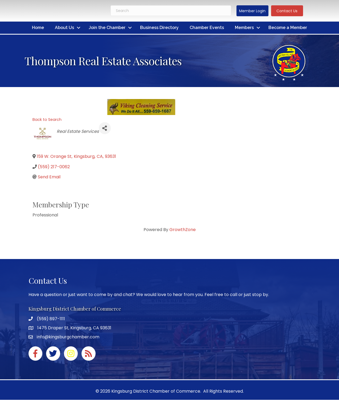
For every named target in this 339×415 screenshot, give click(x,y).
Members (244, 27)
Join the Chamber (107, 27)
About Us (64, 27)
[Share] (105, 128)
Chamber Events (207, 27)
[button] (252, 10)
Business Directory (159, 27)
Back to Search (47, 119)
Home (38, 27)
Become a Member (287, 27)
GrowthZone (182, 230)
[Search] (171, 10)
